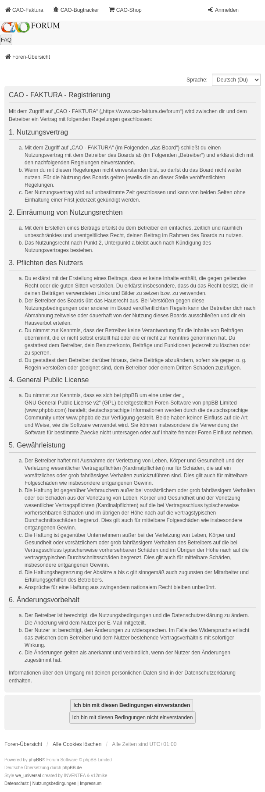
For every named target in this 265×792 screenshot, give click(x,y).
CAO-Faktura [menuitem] (23, 10)
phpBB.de (72, 767)
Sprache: (197, 80)
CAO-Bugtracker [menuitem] (76, 10)
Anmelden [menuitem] (223, 10)
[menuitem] (16, 784)
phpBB (35, 759)
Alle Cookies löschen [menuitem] (77, 744)
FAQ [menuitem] (6, 40)
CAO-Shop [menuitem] (125, 10)
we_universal (28, 775)
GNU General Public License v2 (62, 403)
